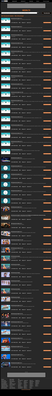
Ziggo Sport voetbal (4, 386)
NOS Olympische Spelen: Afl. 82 (17, 51)
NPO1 (20, 22)
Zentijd (11, 382)
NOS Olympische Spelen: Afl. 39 (17, 100)
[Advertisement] (26, 5)
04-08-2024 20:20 (14, 293)
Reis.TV (31, 387)
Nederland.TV (23, 1)
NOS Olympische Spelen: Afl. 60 (17, 75)
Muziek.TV (25, 388)
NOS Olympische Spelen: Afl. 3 (16, 174)
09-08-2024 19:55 (14, 252)
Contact (37, 1)
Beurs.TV (19, 381)
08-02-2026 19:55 (14, 145)
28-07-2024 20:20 (14, 350)
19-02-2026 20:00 (14, 55)
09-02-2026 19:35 (14, 137)
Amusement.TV (20, 380)
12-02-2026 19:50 (14, 112)
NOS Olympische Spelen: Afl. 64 (17, 313)
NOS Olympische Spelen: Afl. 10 (17, 354)
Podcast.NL (31, 1)
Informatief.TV (20, 388)
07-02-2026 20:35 (14, 153)
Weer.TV (36, 384)
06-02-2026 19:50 (14, 162)
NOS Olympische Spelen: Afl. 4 (16, 166)
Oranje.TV (31, 384)
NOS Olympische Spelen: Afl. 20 (17, 59)
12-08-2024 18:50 (14, 227)
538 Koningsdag (4, 381)
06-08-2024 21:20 (14, 276)
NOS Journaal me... (4, 388)
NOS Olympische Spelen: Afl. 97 (17, 34)
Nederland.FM (14, 1)
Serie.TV (31, 388)
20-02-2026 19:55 (14, 47)
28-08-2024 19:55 (14, 211)
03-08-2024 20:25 (14, 301)
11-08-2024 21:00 (14, 235)
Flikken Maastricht (13, 383)
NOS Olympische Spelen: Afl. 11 (16, 141)
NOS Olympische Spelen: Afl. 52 (17, 84)
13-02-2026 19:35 (14, 104)
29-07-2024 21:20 (14, 342)
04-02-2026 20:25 (14, 178)
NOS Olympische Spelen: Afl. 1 (16, 18)
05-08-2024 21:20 (14, 285)
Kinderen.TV (26, 382)
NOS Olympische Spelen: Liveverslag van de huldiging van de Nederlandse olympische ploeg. (28, 215)
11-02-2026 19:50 (14, 121)
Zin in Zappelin (3, 382)
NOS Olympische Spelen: (15, 256)
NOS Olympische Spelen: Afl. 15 (17, 133)
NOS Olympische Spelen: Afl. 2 (16, 190)
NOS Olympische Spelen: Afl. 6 (16, 108)
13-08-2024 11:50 (14, 219)
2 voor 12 (11, 386)
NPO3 (20, 211)
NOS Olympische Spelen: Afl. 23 (17, 125)
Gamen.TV (19, 384)
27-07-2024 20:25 (14, 358)
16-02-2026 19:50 (14, 80)
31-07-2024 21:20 (14, 326)
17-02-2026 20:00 (14, 71)
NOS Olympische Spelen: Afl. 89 (17, 43)
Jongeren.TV (26, 380)
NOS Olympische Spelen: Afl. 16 (17, 116)
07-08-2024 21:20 (14, 268)
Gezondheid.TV (20, 387)
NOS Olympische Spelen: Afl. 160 (17, 239)
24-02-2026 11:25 (14, 22)
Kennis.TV (25, 381)
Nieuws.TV (24, 22)
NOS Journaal (3, 380)
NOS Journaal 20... (12, 388)
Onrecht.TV (31, 383)
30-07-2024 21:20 (14, 334)
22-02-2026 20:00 (14, 30)
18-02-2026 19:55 (14, 63)
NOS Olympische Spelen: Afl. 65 (17, 67)
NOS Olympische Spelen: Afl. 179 (17, 248)
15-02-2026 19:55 (14, 88)
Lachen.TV (25, 384)
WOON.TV (26, 10)
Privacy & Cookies (46, 1)
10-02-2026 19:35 (14, 129)
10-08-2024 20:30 (14, 244)
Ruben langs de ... (12, 381)
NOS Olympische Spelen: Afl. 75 (17, 305)
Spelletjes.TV (37, 381)
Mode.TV (25, 387)
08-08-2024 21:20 (14, 260)
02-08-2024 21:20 (14, 309)
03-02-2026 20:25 (14, 194)
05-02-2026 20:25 (14, 170)
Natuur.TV (31, 380)
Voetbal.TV (37, 383)
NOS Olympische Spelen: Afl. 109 (17, 92)
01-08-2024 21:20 (14, 317)
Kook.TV (25, 383)
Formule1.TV (20, 383)
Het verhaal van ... (12, 387)
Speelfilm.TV (37, 380)
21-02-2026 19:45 (14, 39)
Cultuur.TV (19, 382)
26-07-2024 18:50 (14, 367)
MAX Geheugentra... (4, 383)
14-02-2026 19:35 (14, 96)
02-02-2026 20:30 (14, 203)
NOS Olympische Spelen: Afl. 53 (17, 321)
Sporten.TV (29, 22)
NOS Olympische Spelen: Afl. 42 (17, 330)
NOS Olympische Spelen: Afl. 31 (17, 338)
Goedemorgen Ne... (4, 387)
